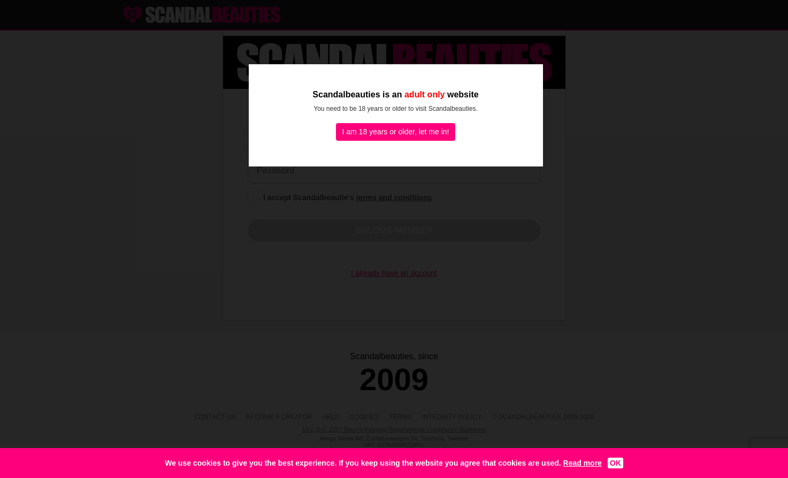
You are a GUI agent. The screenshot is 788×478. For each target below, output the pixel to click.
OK (615, 463)
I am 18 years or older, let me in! (395, 131)
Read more (582, 463)
